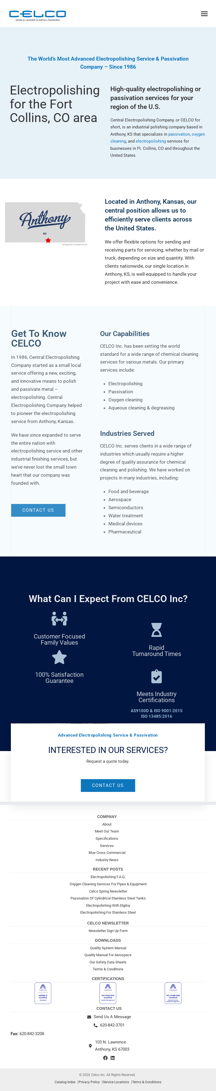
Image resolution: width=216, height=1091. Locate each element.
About (106, 824)
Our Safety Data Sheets (108, 962)
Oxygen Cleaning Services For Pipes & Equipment (108, 884)
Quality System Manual (108, 948)
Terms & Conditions (108, 969)
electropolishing (151, 141)
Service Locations (116, 1082)
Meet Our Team (107, 831)
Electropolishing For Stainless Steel (108, 912)
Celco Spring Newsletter (108, 891)
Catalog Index (65, 1082)
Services (107, 846)
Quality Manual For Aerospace (108, 955)
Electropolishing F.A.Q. (108, 877)
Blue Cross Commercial (107, 853)
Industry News (107, 860)
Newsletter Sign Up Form (108, 931)
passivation (179, 134)
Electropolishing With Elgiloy (108, 905)
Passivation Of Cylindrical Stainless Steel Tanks (108, 898)
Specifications (107, 838)
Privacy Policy (89, 1082)
